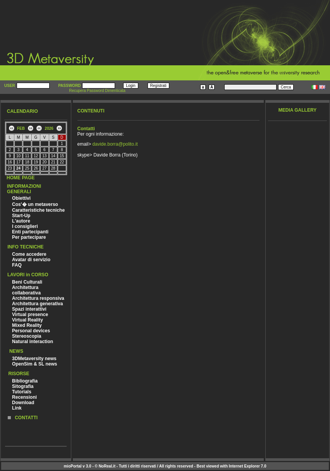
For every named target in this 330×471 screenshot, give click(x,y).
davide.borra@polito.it (115, 144)
